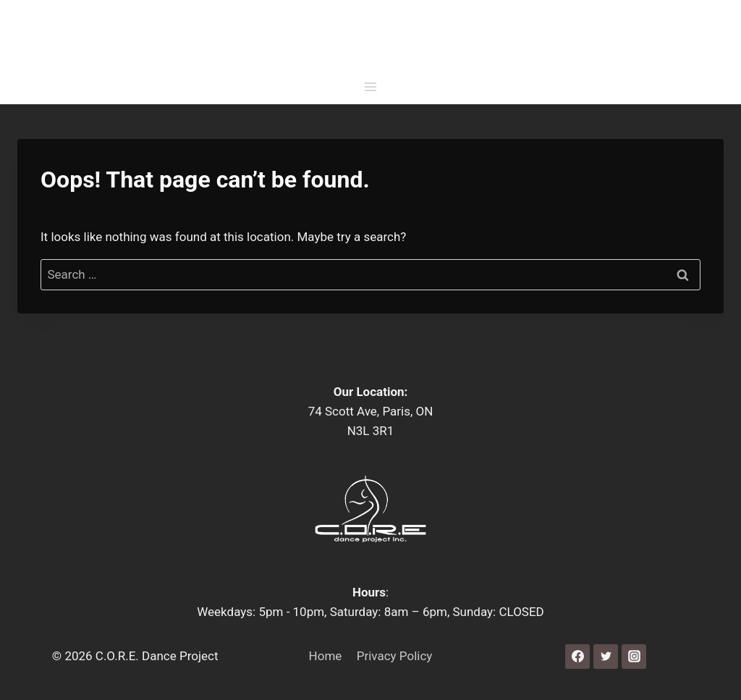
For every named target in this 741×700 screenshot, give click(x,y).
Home (325, 656)
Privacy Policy (395, 656)
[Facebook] (577, 656)
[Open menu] (370, 89)
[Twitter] (605, 656)
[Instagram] (634, 656)
